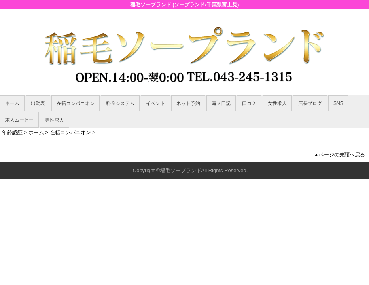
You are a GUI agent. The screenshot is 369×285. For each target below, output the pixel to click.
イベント (155, 103)
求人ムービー (19, 120)
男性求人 (54, 120)
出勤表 (38, 103)
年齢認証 (12, 132)
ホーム (12, 103)
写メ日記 (221, 103)
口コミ (249, 103)
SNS (338, 103)
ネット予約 (188, 103)
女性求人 (277, 103)
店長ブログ (310, 103)
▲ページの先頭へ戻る (339, 155)
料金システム (120, 103)
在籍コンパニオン (76, 103)
